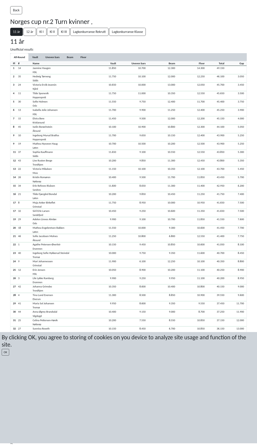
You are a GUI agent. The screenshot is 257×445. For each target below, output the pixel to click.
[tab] (35, 57)
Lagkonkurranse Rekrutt (89, 32)
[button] (128, 70)
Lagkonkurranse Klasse (127, 32)
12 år (29, 32)
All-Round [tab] (19, 57)
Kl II (52, 32)
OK (5, 352)
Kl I (41, 32)
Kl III (64, 32)
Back (16, 10)
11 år (16, 32)
